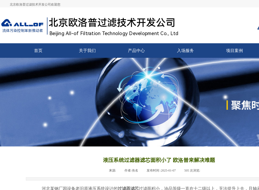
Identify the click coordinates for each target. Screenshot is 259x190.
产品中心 (136, 50)
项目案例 (234, 50)
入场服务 (185, 50)
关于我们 (87, 50)
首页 (38, 50)
